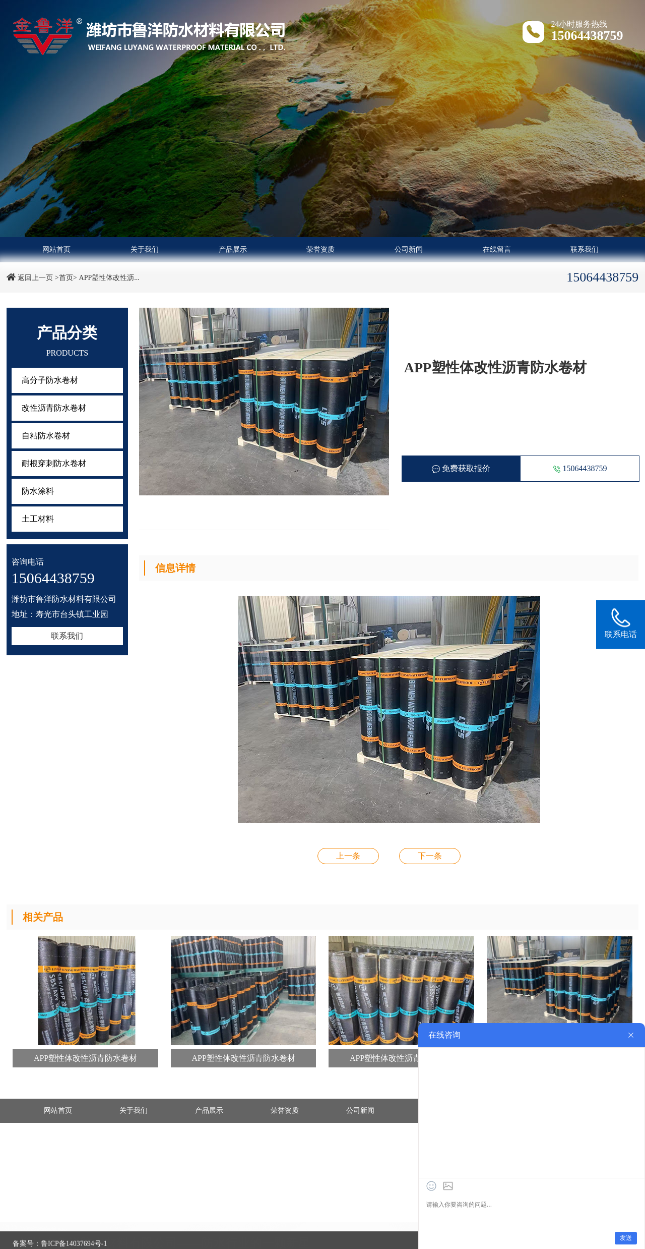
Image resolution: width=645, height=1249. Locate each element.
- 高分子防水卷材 (47, 1238)
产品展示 (233, 249)
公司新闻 (409, 249)
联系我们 (584, 249)
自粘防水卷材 (46, 435)
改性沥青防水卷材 (54, 408)
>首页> (66, 277)
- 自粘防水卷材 (278, 1238)
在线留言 (497, 249)
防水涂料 (38, 491)
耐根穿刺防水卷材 (54, 463)
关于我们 (145, 249)
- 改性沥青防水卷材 (168, 1238)
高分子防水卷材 (50, 380)
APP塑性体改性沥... (109, 277)
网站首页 (56, 249)
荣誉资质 (320, 249)
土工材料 (38, 519)
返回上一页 (35, 277)
